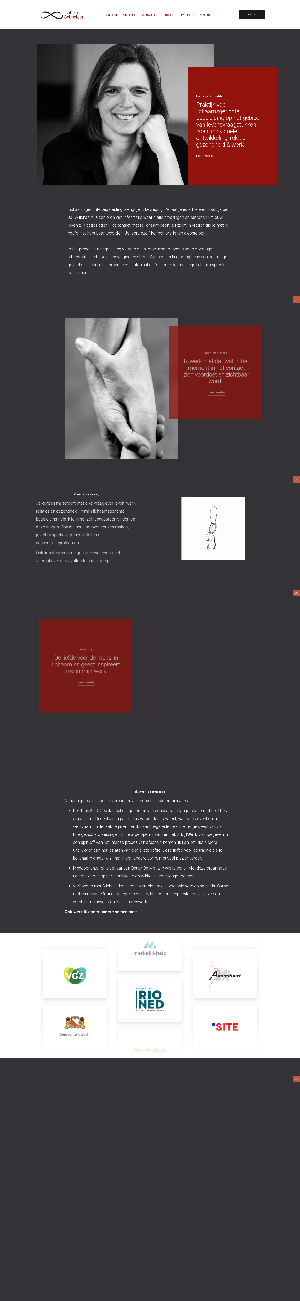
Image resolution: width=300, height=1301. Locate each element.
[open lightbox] (211, 529)
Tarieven (167, 14)
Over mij (205, 14)
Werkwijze (148, 14)
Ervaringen (187, 14)
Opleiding (129, 14)
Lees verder (205, 155)
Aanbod (111, 14)
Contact (252, 14)
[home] (61, 14)
